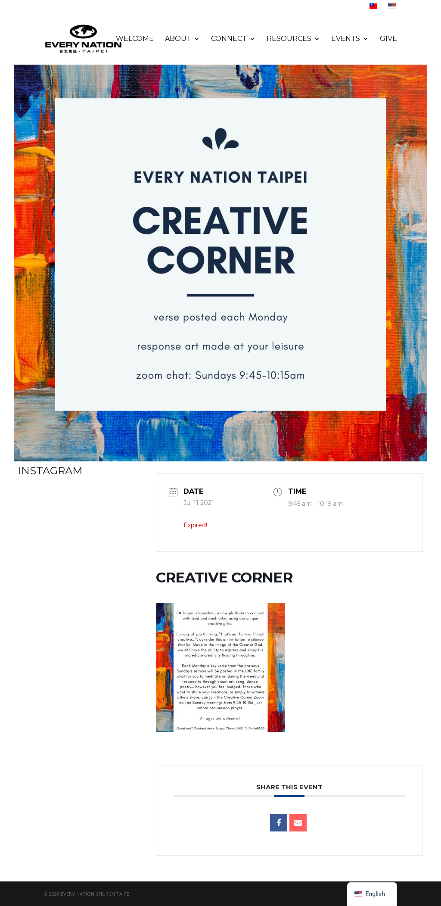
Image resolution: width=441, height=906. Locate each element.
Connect (229, 39)
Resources (289, 39)
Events (345, 39)
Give (388, 39)
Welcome (135, 39)
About (178, 39)
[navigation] (372, 894)
